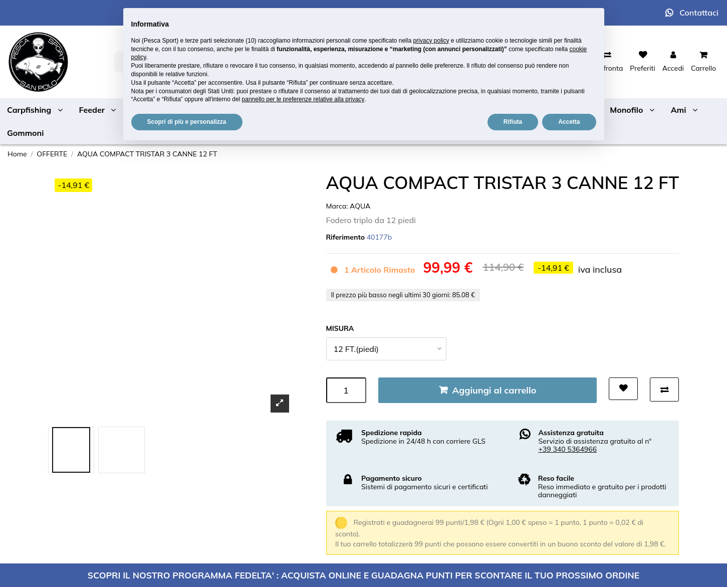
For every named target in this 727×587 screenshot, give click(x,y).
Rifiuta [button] (513, 121)
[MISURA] (386, 348)
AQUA (360, 206)
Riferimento (345, 237)
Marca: (337, 206)
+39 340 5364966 (568, 449)
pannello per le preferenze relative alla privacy (303, 99)
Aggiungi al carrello (494, 390)
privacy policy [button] (431, 40)
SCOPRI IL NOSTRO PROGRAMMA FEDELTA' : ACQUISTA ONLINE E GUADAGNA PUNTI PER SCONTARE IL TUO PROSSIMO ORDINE (363, 574)
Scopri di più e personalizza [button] (186, 121)
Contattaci (698, 13)
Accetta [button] (569, 121)
